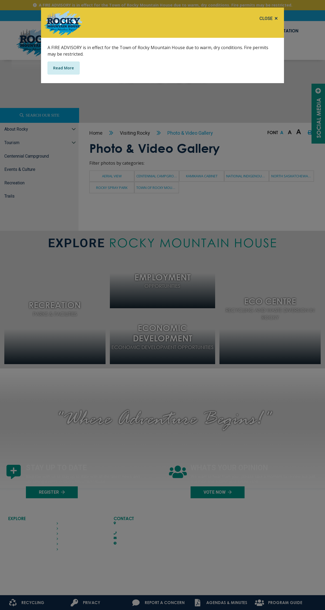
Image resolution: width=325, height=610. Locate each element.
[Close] (268, 18)
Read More (63, 67)
